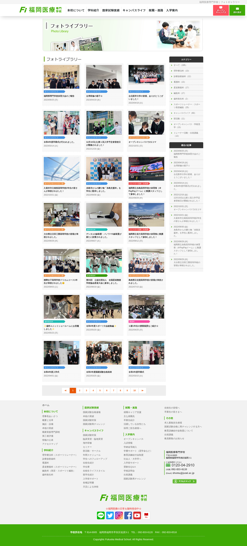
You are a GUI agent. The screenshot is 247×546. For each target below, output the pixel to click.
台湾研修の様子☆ (94, 96)
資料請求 (237, 10)
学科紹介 (93, 10)
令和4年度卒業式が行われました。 (59, 142)
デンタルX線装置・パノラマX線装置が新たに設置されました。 (103, 235)
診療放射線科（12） (183, 76)
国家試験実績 (111, 10)
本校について (76, 10)
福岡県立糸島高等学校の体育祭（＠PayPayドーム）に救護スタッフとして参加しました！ (145, 191)
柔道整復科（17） (182, 87)
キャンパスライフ (134, 10)
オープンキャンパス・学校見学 (138, 138)
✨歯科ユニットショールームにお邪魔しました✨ (61, 327)
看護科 (132, 321)
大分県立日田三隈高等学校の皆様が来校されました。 (61, 235)
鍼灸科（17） (180, 93)
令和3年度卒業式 (136, 372)
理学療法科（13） (182, 71)
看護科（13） (180, 82)
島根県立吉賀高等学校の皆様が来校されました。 (146, 281)
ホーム (45, 405)
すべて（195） (180, 65)
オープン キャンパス (221, 10)
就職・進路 (156, 10)
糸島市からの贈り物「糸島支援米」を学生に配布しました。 (103, 189)
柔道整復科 (91, 275)
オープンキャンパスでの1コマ (142, 142)
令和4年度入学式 (51, 372)
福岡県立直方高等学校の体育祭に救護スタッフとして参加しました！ (146, 235)
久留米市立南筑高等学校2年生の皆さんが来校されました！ (61, 189)
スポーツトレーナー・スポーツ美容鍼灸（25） (187, 106)
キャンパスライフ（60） (185, 113)
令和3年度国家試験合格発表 (99, 372)
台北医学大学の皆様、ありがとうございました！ (146, 97)
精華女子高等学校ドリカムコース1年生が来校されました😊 (61, 281)
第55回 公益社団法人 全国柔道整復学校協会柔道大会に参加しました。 (103, 281)
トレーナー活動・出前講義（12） (186, 134)
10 (134, 390)
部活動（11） (180, 118)
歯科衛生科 (91, 229)
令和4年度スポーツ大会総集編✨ (101, 326)
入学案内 (172, 10)
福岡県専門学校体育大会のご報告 (59, 96)
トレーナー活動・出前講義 (138, 184)
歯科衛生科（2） (181, 99)
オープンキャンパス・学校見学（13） (187, 125)
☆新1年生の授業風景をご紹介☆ (143, 326)
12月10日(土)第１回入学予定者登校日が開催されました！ (103, 143)
